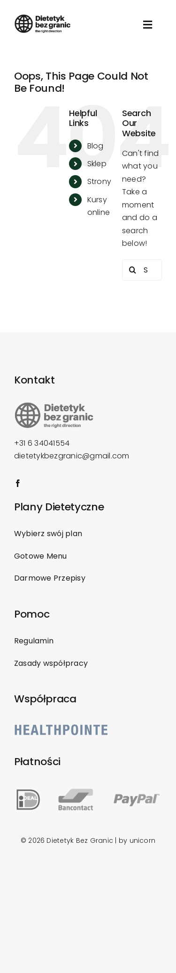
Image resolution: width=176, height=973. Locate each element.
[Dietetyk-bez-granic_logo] (42, 17)
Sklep (97, 163)
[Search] (132, 269)
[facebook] (18, 483)
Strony (99, 181)
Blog (95, 145)
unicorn (143, 840)
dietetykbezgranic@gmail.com (71, 455)
